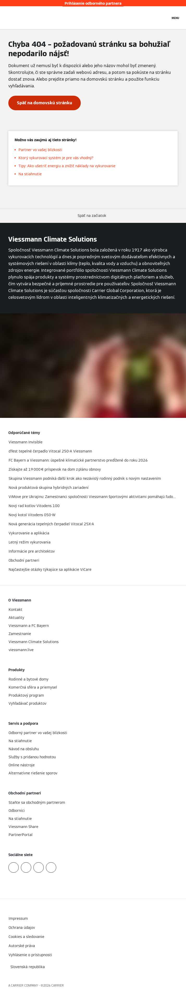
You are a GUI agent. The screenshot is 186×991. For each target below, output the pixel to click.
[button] (93, 216)
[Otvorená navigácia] (175, 17)
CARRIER (57, 985)
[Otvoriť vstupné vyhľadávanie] (164, 17)
